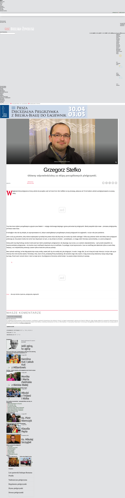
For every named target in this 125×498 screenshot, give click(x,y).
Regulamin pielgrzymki (18, 484)
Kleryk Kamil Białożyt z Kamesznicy (15, 409)
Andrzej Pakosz (11, 451)
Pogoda (118, 33)
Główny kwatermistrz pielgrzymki (13, 434)
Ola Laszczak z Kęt (12, 405)
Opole (117, 43)
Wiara (1, 0)
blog (1, 4)
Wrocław (118, 50)
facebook (122, 25)
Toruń (117, 48)
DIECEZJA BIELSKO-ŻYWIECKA (18, 294)
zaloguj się (115, 12)
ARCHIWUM (2, 91)
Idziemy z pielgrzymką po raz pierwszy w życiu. (16, 387)
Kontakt (2, 102)
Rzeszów (118, 45)
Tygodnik (2, 101)
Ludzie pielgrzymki (10, 412)
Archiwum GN (3, 22)
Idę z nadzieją (9, 354)
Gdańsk (118, 35)
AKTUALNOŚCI (3, 87)
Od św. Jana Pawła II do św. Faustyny (26, 456)
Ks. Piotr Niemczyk (26, 419)
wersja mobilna (3, 10)
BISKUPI (2, 93)
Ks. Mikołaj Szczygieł (27, 441)
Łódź (117, 52)
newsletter (122, 24)
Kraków (118, 40)
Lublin (117, 41)
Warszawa (118, 49)
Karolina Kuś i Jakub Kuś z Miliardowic (22, 363)
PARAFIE (2, 95)
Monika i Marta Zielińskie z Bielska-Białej (21, 381)
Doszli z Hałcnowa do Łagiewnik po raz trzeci (13, 456)
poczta (1, 8)
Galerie (7, 455)
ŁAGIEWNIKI (36, 294)
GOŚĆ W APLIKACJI (4, 96)
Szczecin (118, 46)
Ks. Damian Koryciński (12, 447)
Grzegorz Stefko (11, 452)
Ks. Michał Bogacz (11, 449)
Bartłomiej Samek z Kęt (13, 411)
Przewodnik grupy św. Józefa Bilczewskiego (16, 423)
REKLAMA (2, 99)
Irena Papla (10, 446)
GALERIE (2, 89)
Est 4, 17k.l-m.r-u (19, 330)
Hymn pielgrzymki (16, 488)
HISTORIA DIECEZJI (4, 92)
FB (106, 182)
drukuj (113, 182)
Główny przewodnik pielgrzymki (13, 445)
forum (1, 2)
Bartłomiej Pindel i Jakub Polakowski (16, 407)
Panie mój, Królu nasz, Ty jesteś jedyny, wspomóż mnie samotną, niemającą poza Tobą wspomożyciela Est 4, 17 (21, 352)
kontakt (2, 9)
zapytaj (1, 6)
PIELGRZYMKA (3, 86)
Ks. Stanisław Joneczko (13, 454)
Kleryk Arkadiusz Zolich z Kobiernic (15, 410)
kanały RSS (122, 23)
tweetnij (110, 182)
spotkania (2, 7)
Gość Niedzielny (3, 32)
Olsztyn (118, 42)
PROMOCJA (2, 100)
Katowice (123, 33)
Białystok (118, 34)
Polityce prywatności (25, 323)
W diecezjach (3, 21)
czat (1, 5)
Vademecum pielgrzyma (18, 480)
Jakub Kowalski (11, 450)
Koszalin (118, 38)
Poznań (118, 44)
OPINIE (1, 88)
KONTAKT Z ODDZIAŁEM (5, 97)
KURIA (1, 94)
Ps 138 (11, 332)
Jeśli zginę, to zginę (27, 347)
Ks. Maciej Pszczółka (12, 406)
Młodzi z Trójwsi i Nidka (26, 395)
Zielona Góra (119, 51)
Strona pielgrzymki (16, 492)
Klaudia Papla (25, 430)
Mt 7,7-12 (13, 334)
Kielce (117, 37)
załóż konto (122, 12)
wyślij (116, 182)
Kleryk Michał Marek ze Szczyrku (15, 403)
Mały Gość (2, 1)
